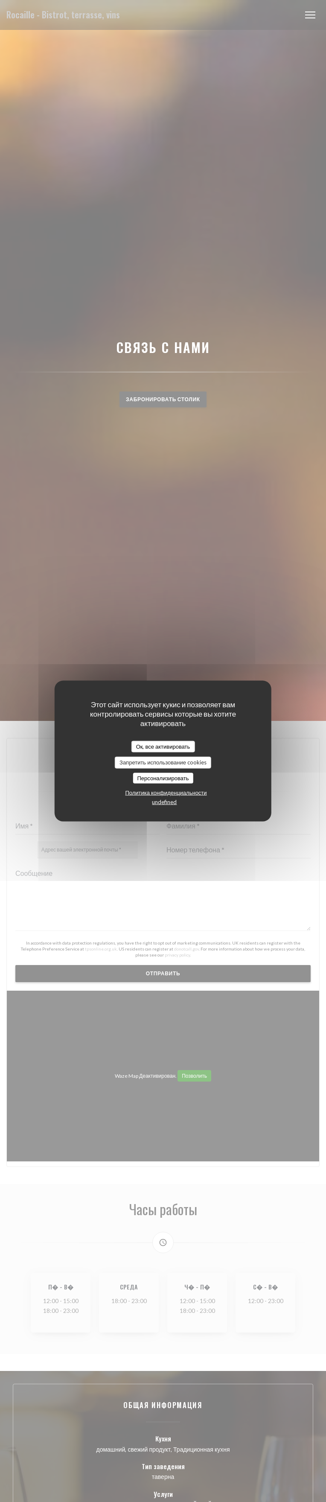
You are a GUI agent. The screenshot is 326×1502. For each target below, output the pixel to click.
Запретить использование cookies (163, 762)
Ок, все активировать (163, 746)
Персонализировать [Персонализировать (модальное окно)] (163, 777)
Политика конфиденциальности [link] (166, 792)
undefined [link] (164, 802)
